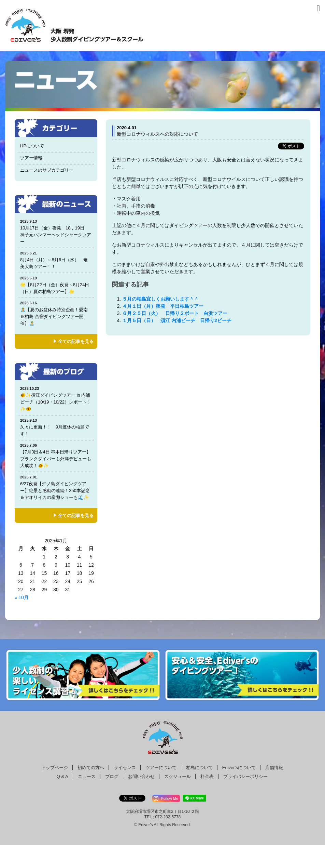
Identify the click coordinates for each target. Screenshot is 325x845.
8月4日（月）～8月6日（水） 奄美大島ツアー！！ (56, 259)
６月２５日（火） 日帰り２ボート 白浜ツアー (177, 313)
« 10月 (22, 597)
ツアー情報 (31, 157)
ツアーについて (160, 767)
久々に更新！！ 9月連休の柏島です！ (56, 427)
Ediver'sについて (239, 767)
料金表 (207, 776)
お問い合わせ (141, 776)
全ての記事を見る (76, 341)
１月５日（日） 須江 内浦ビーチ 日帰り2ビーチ (179, 320)
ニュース (87, 776)
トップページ (54, 767)
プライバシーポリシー (245, 776)
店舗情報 (274, 767)
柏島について (199, 767)
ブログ (111, 776)
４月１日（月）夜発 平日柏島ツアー (162, 306)
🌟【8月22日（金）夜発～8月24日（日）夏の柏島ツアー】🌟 (56, 284)
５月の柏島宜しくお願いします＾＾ (160, 299)
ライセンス (125, 767)
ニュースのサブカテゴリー (46, 170)
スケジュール (177, 776)
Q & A (62, 776)
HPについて (32, 145)
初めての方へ (90, 767)
